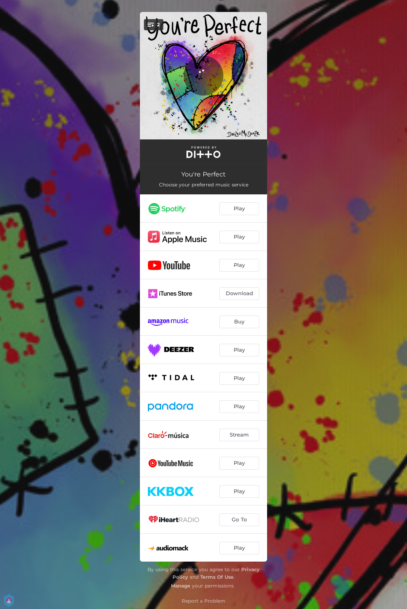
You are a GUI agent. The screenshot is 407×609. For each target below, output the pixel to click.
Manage (180, 586)
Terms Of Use (217, 577)
